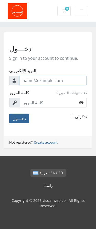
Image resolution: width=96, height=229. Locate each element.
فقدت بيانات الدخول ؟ (71, 93)
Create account (46, 142)
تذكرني (81, 117)
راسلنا (48, 185)
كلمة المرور (19, 92)
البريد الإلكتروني (22, 70)
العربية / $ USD (48, 172)
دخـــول (19, 118)
